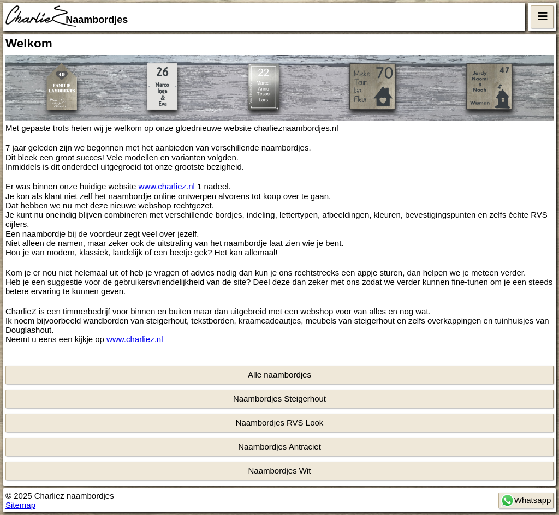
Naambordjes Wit (279, 470)
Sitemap (20, 505)
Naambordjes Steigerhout (279, 398)
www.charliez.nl (167, 186)
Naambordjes (97, 19)
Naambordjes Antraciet (279, 446)
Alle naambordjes (279, 374)
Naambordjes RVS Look (280, 422)
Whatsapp (526, 500)
